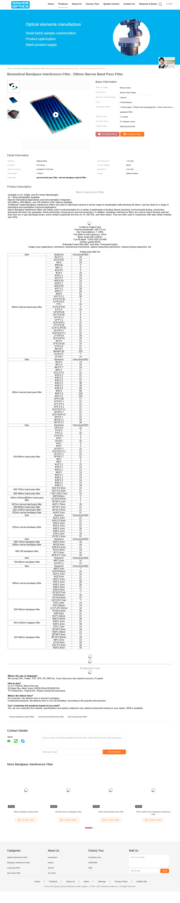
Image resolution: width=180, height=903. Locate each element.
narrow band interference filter (51, 717)
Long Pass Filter (13, 868)
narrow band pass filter (77, 717)
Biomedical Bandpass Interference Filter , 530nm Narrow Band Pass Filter (76, 68)
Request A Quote (148, 4)
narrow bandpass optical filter (21, 717)
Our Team (52, 873)
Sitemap (102, 881)
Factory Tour (92, 4)
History (50, 863)
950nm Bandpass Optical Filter (26, 812)
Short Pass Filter (13, 873)
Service (51, 868)
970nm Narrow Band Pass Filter (111, 812)
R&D (90, 868)
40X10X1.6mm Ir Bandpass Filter (68, 812)
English (169, 4)
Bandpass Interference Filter (18, 863)
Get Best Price (107, 134)
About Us (77, 4)
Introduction (52, 857)
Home (51, 4)
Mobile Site (142, 881)
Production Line (94, 857)
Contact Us (129, 4)
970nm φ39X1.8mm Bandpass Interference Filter (153, 813)
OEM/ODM (92, 863)
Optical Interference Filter (17, 857)
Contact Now (132, 134)
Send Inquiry (114, 752)
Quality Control (111, 4)
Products (63, 4)
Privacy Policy (121, 881)
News (86, 881)
